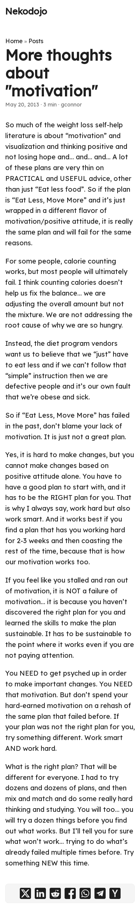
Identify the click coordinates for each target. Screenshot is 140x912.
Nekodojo (26, 11)
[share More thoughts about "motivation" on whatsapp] (85, 893)
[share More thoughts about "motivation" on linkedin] (40, 893)
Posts (35, 41)
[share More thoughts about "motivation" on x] (25, 893)
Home (14, 41)
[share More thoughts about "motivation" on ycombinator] (115, 893)
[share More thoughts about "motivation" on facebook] (70, 893)
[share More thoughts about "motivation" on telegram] (100, 893)
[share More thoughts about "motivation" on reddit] (55, 893)
